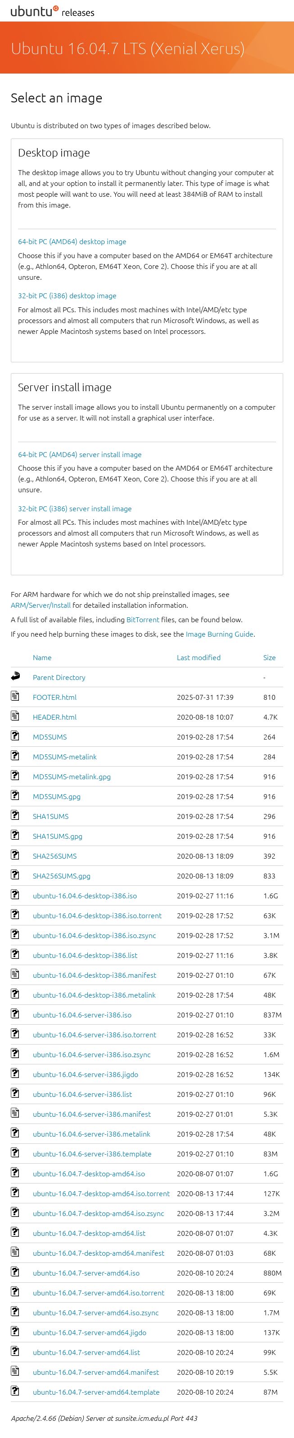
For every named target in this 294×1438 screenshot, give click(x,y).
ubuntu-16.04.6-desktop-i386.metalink (94, 995)
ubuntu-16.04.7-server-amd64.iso (86, 1273)
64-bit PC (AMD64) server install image (80, 454)
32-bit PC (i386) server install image (75, 508)
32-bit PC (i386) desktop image (67, 295)
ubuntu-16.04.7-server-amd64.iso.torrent (98, 1293)
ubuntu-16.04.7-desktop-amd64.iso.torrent (101, 1193)
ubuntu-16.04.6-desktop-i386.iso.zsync (94, 935)
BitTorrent (143, 619)
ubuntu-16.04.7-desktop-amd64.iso (89, 1174)
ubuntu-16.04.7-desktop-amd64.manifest (98, 1253)
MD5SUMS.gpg (57, 796)
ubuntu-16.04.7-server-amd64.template (96, 1392)
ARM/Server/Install (41, 605)
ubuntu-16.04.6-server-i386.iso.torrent (94, 1035)
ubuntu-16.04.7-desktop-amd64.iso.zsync (98, 1213)
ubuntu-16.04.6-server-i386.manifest (92, 1114)
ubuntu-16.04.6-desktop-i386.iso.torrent (97, 915)
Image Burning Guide (219, 634)
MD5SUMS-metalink (65, 757)
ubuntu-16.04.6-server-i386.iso (82, 1015)
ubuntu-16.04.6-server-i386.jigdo (85, 1074)
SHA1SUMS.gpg (57, 836)
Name (42, 657)
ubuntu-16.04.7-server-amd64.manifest (96, 1372)
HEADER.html (55, 717)
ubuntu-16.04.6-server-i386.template (92, 1154)
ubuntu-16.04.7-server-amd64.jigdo (89, 1332)
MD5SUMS (50, 737)
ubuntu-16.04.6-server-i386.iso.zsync (91, 1054)
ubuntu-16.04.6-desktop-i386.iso (85, 896)
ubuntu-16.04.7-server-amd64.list (86, 1352)
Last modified (199, 657)
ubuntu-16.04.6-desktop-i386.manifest (94, 975)
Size (269, 657)
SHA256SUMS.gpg (61, 876)
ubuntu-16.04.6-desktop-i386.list (85, 955)
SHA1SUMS (50, 816)
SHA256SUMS (55, 856)
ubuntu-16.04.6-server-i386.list (82, 1094)
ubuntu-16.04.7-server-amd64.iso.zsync (95, 1313)
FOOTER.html (55, 697)
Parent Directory (59, 677)
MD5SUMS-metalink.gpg (72, 776)
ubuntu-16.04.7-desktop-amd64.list (89, 1233)
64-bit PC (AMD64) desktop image (72, 241)
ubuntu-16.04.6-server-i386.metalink (91, 1134)
